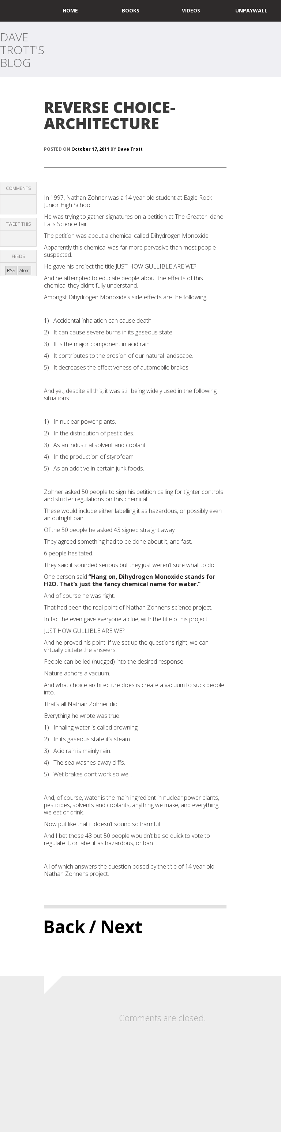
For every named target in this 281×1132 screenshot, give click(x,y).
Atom (24, 270)
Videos (191, 10)
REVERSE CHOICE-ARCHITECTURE (109, 115)
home (70, 10)
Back (64, 926)
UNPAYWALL (251, 10)
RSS (11, 270)
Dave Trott (130, 149)
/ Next (116, 926)
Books (130, 10)
